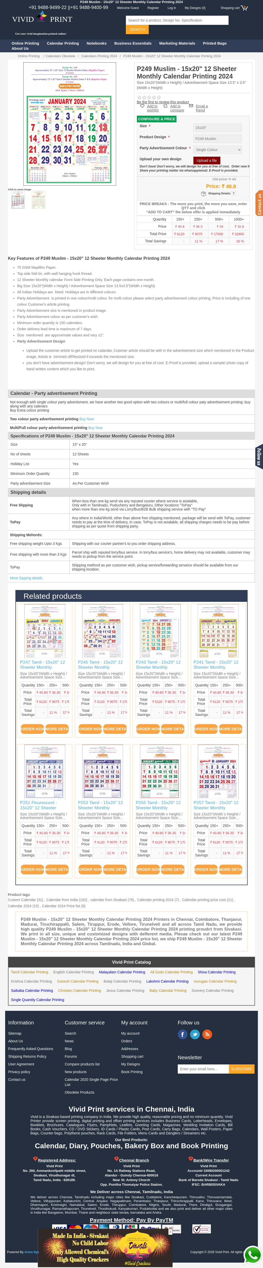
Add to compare (177, 106)
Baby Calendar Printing (167, 991)
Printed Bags (215, 43)
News (69, 1041)
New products (76, 1072)
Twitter (195, 1034)
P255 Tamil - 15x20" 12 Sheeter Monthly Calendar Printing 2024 (158, 808)
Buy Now (86, 419)
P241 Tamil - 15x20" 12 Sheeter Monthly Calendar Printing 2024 (216, 667)
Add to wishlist (153, 108)
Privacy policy (19, 1072)
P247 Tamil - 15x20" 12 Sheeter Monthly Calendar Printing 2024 (42, 667)
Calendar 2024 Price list (61, 906)
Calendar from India (62, 900)
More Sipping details (26, 578)
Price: (213, 186)
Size (144, 126)
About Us (20, 48)
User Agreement (21, 1064)
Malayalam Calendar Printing (122, 972)
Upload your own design (161, 159)
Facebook (182, 1034)
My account (130, 1033)
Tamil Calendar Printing (29, 972)
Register (153, 8)
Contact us (16, 1079)
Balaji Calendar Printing (122, 981)
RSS (207, 1034)
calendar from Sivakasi (108, 900)
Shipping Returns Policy (27, 1056)
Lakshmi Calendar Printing (167, 981)
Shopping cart (132, 1056)
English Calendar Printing (73, 972)
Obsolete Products (79, 1092)
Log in (172, 8)
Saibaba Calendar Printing (32, 991)
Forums (71, 1056)
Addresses (129, 1049)
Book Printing (132, 1072)
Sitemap (14, 1033)
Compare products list (82, 1064)
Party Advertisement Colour (164, 148)
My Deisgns (130, 1064)
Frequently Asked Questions (30, 1049)
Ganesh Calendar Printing (77, 981)
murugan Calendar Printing (215, 981)
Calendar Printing (63, 43)
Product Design (153, 137)
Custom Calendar (22, 900)
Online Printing (25, 43)
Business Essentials (133, 43)
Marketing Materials (177, 43)
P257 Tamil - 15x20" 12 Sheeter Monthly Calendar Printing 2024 (216, 808)
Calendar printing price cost (204, 900)
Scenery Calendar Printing (212, 991)
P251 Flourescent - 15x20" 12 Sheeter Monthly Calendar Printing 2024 (38, 810)
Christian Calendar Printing (79, 991)
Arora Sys (31, 1252)
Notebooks (97, 43)
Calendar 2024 (20, 906)
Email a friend (202, 105)
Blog (68, 1049)
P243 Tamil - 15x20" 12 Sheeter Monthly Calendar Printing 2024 (158, 667)
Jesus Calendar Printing (125, 991)
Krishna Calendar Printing (31, 981)
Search (70, 1033)
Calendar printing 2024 (155, 900)
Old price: (220, 179)
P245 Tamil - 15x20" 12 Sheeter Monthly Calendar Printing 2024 (100, 667)
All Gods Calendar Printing (171, 972)
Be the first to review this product (163, 102)
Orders (126, 1041)
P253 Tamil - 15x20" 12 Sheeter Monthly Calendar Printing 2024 (100, 808)
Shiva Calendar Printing (217, 972)
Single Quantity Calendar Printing (37, 1000)
